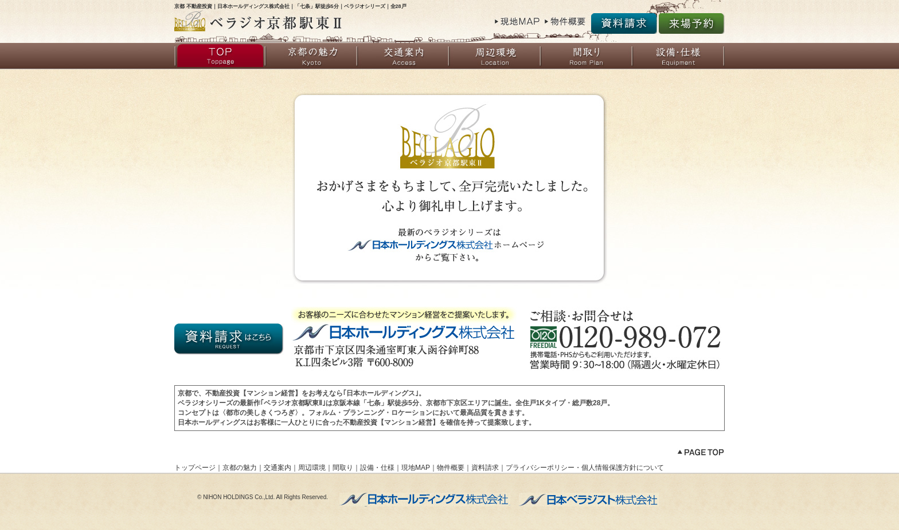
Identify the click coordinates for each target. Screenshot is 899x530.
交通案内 (404, 56)
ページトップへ (700, 453)
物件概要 (567, 23)
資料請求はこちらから (230, 339)
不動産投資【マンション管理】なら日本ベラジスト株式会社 (589, 500)
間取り (587, 56)
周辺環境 (495, 56)
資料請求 (624, 23)
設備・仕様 (679, 56)
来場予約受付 (692, 23)
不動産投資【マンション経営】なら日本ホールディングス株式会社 (424, 500)
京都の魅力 (312, 56)
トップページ (220, 56)
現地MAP (518, 23)
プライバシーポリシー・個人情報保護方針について (585, 468)
